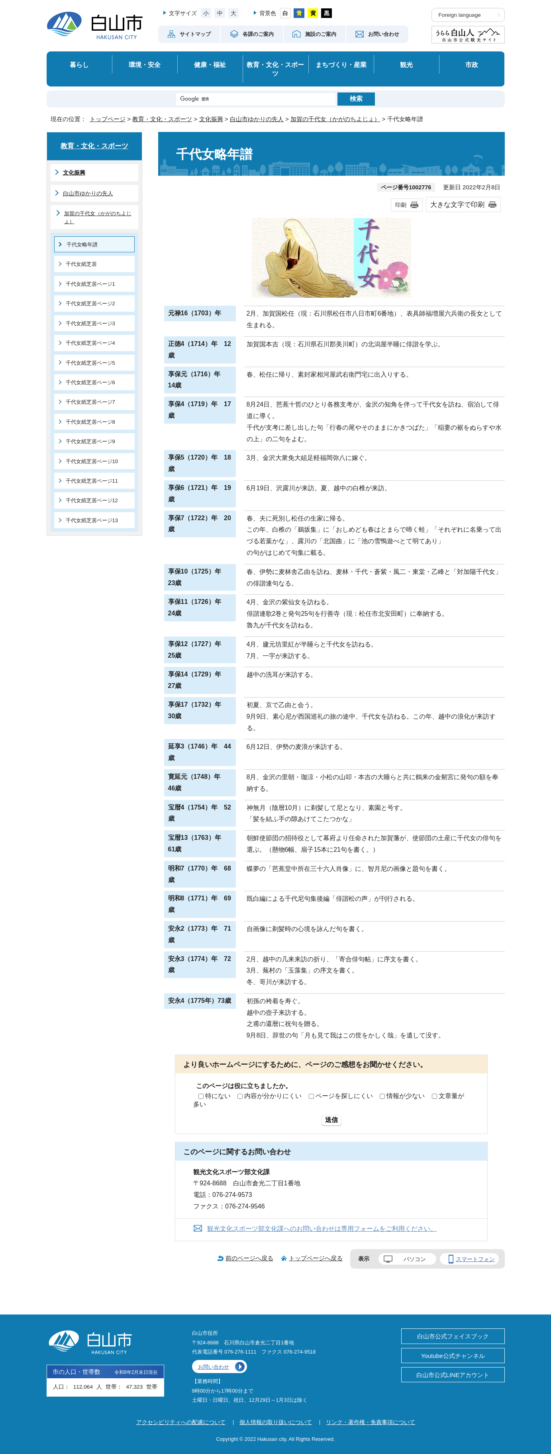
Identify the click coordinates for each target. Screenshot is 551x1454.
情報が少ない (405, 1095)
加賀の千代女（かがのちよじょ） (335, 119)
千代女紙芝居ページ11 (92, 481)
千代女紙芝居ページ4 (90, 343)
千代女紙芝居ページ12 (92, 500)
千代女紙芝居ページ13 (92, 520)
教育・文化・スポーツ (275, 69)
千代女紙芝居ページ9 (90, 441)
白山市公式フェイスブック (453, 1336)
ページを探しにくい (344, 1095)
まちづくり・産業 (341, 64)
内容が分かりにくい (273, 1095)
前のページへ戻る (249, 1258)
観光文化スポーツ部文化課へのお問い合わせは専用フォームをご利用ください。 (322, 1228)
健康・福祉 (210, 64)
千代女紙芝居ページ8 (90, 422)
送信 (331, 1119)
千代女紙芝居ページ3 (90, 323)
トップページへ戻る (316, 1258)
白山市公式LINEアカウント (453, 1374)
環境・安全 (145, 64)
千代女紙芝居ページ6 (90, 382)
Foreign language (460, 15)
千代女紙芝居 (81, 264)
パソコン (415, 1259)
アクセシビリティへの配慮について (180, 1422)
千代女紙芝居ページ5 (90, 363)
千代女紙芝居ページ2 (90, 304)
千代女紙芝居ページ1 (90, 284)
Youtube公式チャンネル (452, 1355)
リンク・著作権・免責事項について (370, 1422)
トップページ (107, 119)
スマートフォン (475, 1259)
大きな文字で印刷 (457, 204)
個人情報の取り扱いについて (275, 1422)
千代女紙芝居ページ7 (90, 402)
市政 (471, 64)
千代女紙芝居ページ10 (92, 461)
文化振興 (211, 119)
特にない (218, 1095)
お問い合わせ (213, 1367)
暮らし (79, 64)
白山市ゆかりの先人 (257, 119)
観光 (406, 64)
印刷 (400, 205)
